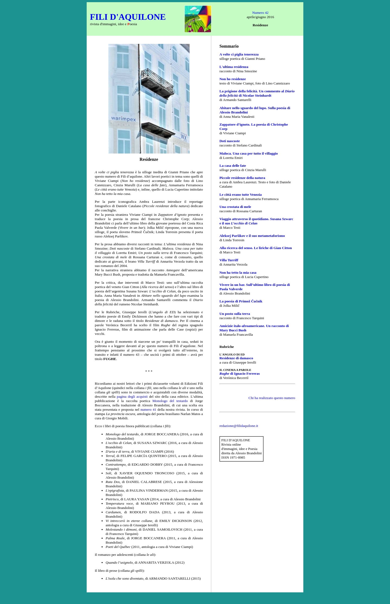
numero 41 (148, 409)
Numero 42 (260, 13)
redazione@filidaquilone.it (238, 426)
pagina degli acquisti (132, 396)
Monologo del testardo (170, 401)
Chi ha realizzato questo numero (272, 398)
